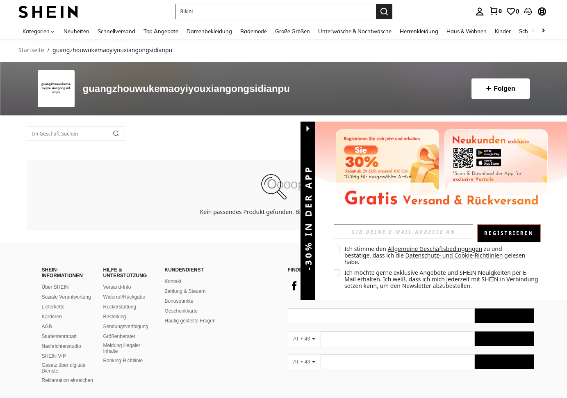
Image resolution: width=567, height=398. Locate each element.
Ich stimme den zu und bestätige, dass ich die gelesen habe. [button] (435, 255)
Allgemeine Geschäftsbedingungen (435, 249)
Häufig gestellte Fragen (190, 321)
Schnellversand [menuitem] (116, 31)
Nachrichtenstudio (61, 346)
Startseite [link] (31, 50)
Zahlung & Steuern (185, 291)
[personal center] (480, 11)
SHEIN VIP (54, 356)
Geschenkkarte (181, 311)
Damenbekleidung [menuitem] (209, 31)
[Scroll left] (533, 31)
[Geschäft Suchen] (116, 133)
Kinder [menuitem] (503, 31)
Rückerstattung (120, 307)
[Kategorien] (38, 31)
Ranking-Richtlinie (123, 360)
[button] (528, 11)
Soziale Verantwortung (66, 297)
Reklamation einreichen (67, 380)
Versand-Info (117, 287)
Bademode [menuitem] (253, 31)
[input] (403, 231)
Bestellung (114, 317)
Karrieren (52, 317)
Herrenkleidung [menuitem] (419, 31)
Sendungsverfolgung (125, 326)
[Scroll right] (543, 31)
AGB (47, 326)
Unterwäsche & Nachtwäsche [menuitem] (355, 31)
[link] (495, 11)
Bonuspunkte (179, 301)
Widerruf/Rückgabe (124, 297)
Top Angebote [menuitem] (160, 31)
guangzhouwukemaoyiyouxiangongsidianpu (186, 89)
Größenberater (119, 336)
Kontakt (173, 281)
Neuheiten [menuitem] (76, 31)
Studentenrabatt (59, 336)
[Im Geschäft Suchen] (76, 133)
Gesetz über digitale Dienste (64, 368)
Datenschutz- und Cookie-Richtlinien (454, 255)
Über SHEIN (55, 287)
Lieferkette (53, 307)
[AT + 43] (304, 338)
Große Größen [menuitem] (292, 31)
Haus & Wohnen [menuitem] (466, 31)
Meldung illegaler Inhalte (122, 348)
